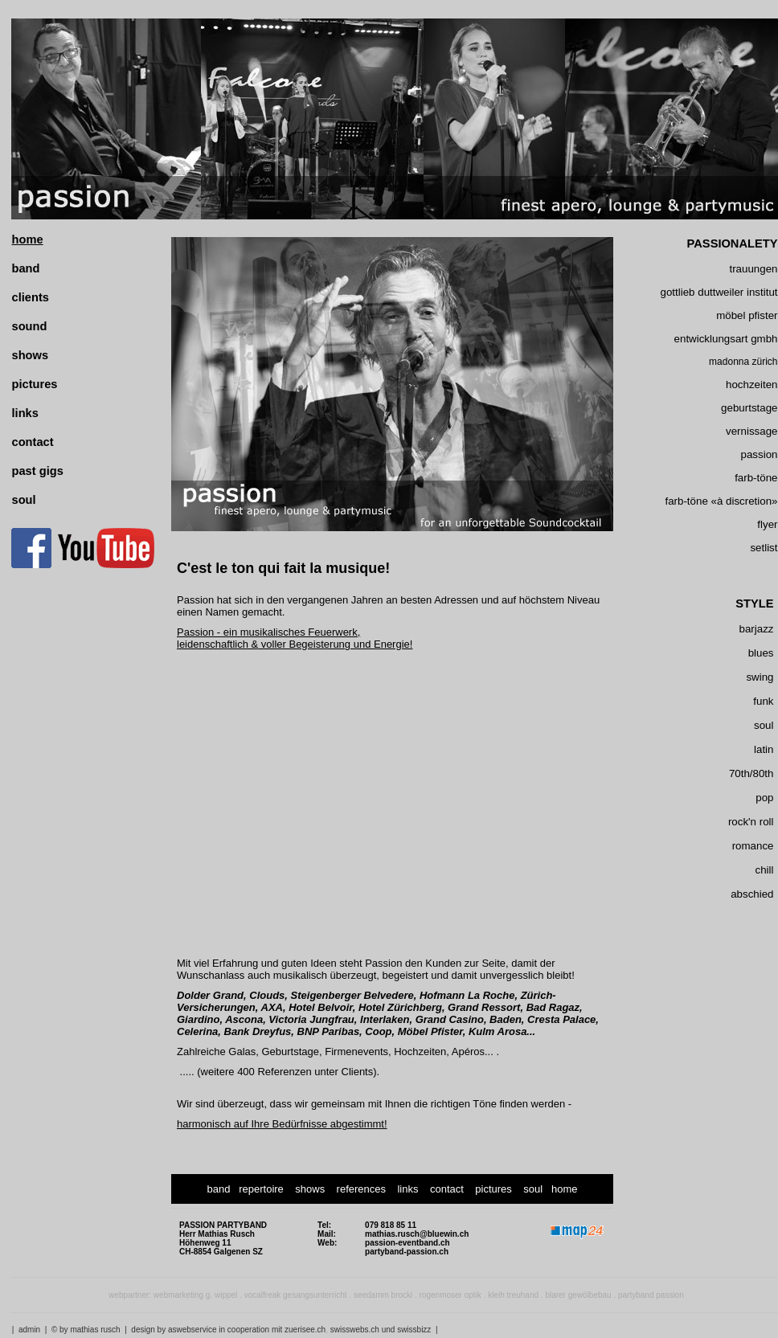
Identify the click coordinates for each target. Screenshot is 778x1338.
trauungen (753, 269)
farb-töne (756, 478)
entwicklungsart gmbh (726, 339)
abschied (752, 894)
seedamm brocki (383, 1295)
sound (29, 326)
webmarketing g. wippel (196, 1295)
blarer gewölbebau (578, 1295)
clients (30, 297)
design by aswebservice (173, 1329)
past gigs (37, 470)
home (27, 239)
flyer (767, 524)
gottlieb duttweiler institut (719, 292)
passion (759, 454)
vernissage (751, 431)
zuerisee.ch (305, 1329)
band (26, 268)
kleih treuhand (513, 1295)
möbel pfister (746, 315)
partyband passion (651, 1295)
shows (30, 355)
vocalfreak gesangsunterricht (295, 1295)
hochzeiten (751, 384)
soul (24, 499)
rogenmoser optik (450, 1295)
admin (29, 1329)
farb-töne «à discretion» (721, 501)
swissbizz (414, 1329)
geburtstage (749, 408)
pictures (35, 384)
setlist (763, 548)
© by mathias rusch (86, 1329)
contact (33, 442)
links (25, 413)
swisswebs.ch (354, 1329)
